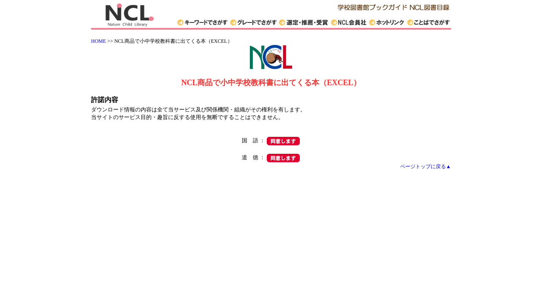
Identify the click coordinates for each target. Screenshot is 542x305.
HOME (98, 41)
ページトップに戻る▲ (425, 166)
